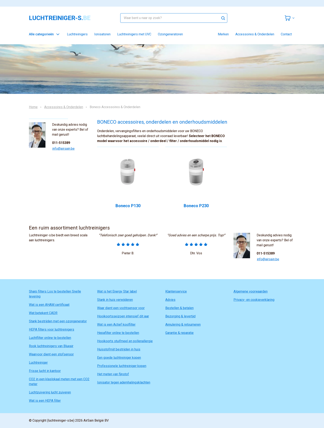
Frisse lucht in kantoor (45, 371)
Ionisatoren (102, 34)
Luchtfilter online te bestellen (50, 338)
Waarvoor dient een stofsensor (51, 354)
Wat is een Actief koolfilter (116, 324)
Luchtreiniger (38, 363)
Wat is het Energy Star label (117, 291)
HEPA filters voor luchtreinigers (51, 329)
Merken (223, 34)
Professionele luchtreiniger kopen (121, 366)
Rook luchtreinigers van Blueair (51, 346)
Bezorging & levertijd (180, 316)
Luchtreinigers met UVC (134, 34)
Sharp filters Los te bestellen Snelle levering (55, 293)
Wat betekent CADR (43, 313)
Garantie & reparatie (179, 333)
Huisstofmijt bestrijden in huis (118, 349)
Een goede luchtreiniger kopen (119, 358)
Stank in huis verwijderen (115, 300)
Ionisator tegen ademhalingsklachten (123, 382)
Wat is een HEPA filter (45, 401)
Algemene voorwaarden (250, 291)
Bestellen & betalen (179, 308)
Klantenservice (176, 291)
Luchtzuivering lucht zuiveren (50, 392)
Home (33, 107)
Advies (170, 300)
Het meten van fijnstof (113, 374)
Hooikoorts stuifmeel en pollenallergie (125, 341)
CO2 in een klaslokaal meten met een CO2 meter (59, 381)
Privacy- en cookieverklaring (253, 300)
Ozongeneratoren (170, 34)
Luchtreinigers (77, 34)
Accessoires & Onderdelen (254, 34)
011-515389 (61, 143)
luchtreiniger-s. (60, 18)
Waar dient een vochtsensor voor (121, 308)
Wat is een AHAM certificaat (49, 305)
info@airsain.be (63, 149)
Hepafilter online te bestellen (118, 333)
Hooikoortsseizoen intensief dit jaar (123, 316)
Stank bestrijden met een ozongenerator (58, 321)
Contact (286, 34)
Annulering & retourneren (183, 324)
